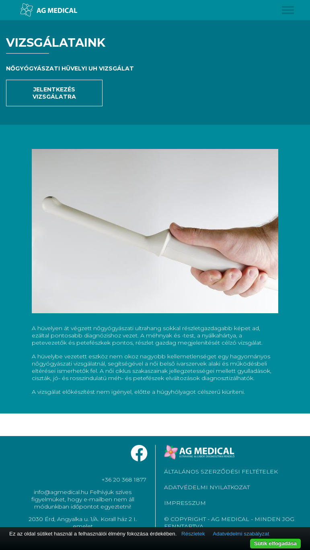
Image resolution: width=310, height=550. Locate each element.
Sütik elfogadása (275, 543)
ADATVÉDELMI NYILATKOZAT (207, 487)
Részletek (193, 534)
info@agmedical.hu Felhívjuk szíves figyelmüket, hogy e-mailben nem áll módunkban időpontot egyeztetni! (82, 499)
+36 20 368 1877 (123, 479)
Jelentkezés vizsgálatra (54, 93)
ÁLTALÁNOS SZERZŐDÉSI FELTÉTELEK (221, 471)
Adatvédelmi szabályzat (241, 534)
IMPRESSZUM (185, 503)
